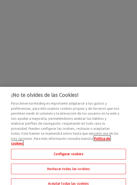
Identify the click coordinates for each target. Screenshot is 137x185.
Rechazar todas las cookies (68, 171)
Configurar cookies (68, 156)
